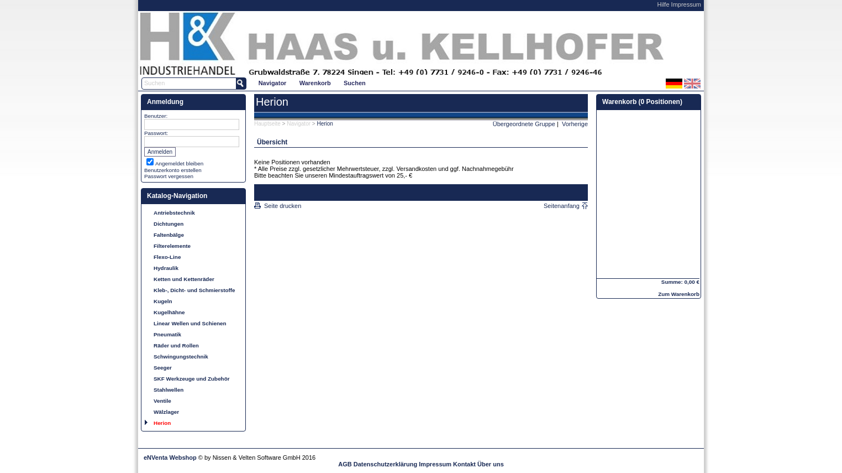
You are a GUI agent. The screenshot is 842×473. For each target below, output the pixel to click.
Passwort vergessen (168, 176)
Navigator (273, 83)
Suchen (355, 83)
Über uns (490, 464)
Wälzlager (166, 412)
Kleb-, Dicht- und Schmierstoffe (194, 290)
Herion (162, 423)
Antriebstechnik (174, 213)
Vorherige (575, 124)
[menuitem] (272, 83)
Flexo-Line (167, 257)
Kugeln (163, 301)
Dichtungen (168, 224)
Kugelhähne (169, 312)
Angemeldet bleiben (179, 163)
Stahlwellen (168, 390)
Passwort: (156, 133)
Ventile (162, 401)
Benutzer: (155, 116)
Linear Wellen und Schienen (190, 323)
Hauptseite (267, 124)
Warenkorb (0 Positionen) (642, 102)
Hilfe (663, 4)
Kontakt (464, 464)
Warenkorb (315, 83)
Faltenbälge (169, 235)
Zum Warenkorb (678, 294)
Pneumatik (167, 334)
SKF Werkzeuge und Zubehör (192, 379)
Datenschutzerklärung (386, 464)
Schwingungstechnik (181, 357)
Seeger (163, 368)
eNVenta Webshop (170, 457)
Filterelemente (172, 246)
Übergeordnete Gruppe (524, 124)
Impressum (686, 4)
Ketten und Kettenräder (184, 279)
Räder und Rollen (176, 345)
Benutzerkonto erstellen (173, 170)
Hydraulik (166, 268)
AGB (344, 464)
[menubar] (312, 83)
